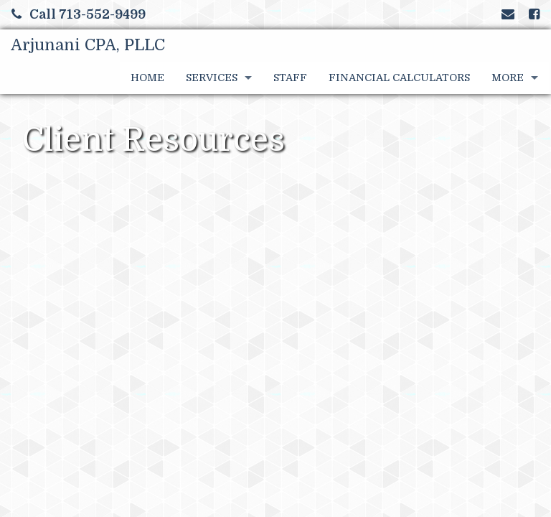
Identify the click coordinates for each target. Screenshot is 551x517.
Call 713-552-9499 (78, 14)
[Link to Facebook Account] (534, 14)
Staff (290, 77)
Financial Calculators (399, 77)
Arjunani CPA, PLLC (88, 45)
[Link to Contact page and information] (507, 14)
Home (147, 77)
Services (211, 77)
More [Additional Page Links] (507, 77)
